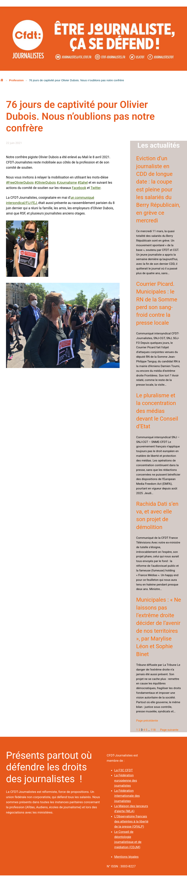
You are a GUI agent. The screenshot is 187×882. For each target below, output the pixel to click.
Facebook (79, 188)
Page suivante (169, 729)
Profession (16, 80)
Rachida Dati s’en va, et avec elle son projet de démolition (157, 515)
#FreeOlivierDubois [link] (20, 182)
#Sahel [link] (83, 182)
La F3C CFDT (123, 770)
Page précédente (147, 720)
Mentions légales (126, 857)
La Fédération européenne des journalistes (125, 780)
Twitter (95, 188)
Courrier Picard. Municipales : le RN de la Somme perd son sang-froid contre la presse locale (156, 303)
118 (153, 729)
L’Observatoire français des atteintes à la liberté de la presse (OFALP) (131, 821)
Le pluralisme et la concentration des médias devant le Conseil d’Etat (157, 411)
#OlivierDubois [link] (45, 182)
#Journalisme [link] (67, 182)
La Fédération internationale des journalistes (127, 796)
